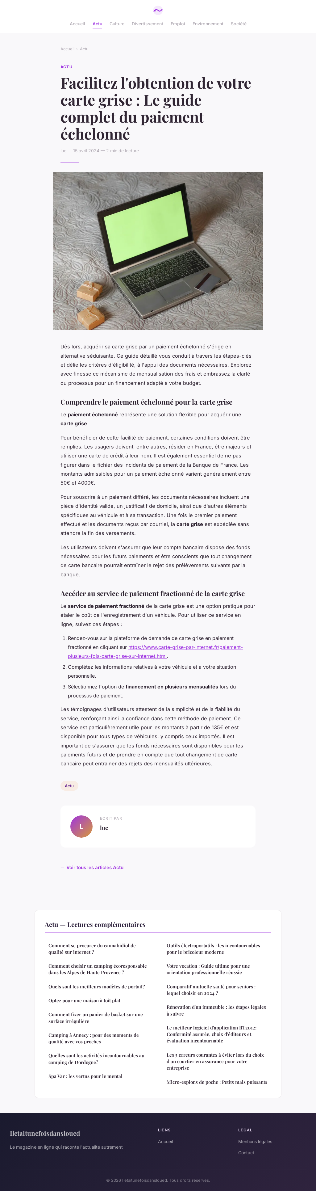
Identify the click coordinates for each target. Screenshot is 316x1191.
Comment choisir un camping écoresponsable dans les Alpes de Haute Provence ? (97, 969)
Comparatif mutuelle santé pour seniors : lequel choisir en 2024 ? (211, 989)
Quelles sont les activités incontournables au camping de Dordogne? (96, 1058)
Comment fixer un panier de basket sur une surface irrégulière (95, 1017)
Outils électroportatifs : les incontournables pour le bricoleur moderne (213, 948)
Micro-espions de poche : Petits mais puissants (217, 1082)
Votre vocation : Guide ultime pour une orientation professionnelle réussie (208, 969)
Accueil (77, 23)
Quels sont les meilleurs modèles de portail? (96, 986)
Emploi (178, 23)
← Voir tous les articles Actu (91, 867)
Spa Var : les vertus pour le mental (85, 1076)
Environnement (208, 23)
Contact (246, 1152)
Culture (117, 23)
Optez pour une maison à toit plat (84, 1000)
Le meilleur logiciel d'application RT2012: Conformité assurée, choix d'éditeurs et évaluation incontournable (211, 1034)
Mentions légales (255, 1141)
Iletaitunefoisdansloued (45, 1133)
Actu (97, 23)
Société (239, 23)
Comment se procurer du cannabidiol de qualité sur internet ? (92, 948)
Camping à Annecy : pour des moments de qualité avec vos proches (93, 1038)
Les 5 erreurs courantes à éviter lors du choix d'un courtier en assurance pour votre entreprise (215, 1061)
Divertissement (147, 23)
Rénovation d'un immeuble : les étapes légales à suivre (216, 1010)
